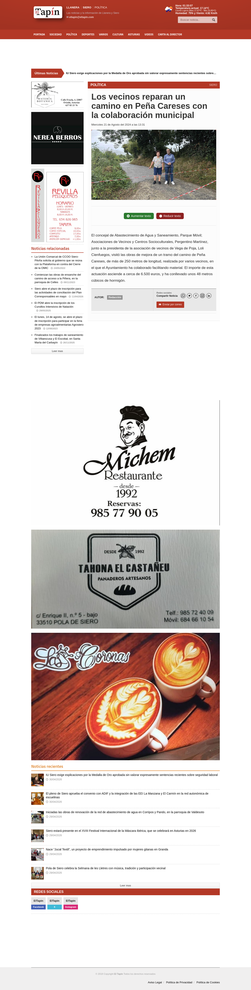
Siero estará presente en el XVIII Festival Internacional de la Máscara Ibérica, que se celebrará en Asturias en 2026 (121, 830)
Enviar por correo (170, 304)
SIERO (87, 7)
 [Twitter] (189, 296)
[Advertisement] (125, 54)
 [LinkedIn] (209, 296)
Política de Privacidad (179, 982)
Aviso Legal (155, 982)
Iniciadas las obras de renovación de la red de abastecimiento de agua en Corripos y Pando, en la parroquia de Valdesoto (125, 812)
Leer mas (57, 351)
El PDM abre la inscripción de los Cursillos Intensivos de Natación (55, 306)
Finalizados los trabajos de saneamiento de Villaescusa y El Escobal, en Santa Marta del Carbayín (59, 338)
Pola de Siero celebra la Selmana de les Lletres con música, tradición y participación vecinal (106, 868)
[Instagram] (202, 295)
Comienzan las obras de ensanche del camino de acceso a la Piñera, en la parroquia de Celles (58, 278)
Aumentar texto (139, 216)
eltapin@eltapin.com (81, 17)
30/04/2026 (54, 779)
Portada (39, 34)
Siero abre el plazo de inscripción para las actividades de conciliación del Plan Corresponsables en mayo (59, 292)
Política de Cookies (208, 982)
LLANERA (72, 7)
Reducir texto (170, 216)
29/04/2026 (54, 816)
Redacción (115, 297)
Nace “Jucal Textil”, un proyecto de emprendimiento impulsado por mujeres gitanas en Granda (107, 849)
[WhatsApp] (183, 295)
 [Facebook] (196, 296)
